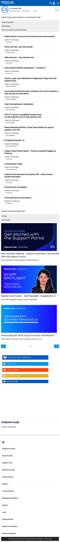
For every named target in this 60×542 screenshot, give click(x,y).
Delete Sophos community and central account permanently (29, 36)
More (35, 11)
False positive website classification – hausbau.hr (25, 68)
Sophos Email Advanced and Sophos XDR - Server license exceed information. (28, 175)
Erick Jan (9, 42)
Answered (2, 140)
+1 (25, 140)
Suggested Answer (2, 36)
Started (12, 201)
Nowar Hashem (11, 86)
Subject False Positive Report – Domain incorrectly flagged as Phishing (30, 152)
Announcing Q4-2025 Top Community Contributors (27, 335)
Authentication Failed (13, 164)
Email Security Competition (15, 187)
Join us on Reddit (11, 370)
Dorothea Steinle (11, 146)
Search (50, 3)
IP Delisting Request (12, 140)
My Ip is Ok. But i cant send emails (18, 47)
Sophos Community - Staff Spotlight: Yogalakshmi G (28, 295)
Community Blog (15, 11)
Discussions (26, 11)
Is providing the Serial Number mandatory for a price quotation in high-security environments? (31, 92)
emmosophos (10, 110)
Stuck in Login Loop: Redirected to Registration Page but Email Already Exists (30, 79)
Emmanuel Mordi (11, 169)
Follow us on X (9, 364)
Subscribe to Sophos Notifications (17, 357)
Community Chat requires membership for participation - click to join (30, 539)
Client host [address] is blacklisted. (18, 104)
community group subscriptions (17, 197)
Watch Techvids (10, 381)
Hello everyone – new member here (19, 57)
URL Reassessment (11, 376)
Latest (11, 40)
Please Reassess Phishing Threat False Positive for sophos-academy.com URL (29, 128)
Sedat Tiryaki (10, 52)
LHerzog (9, 203)
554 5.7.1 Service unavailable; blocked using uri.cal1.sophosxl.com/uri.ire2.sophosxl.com (22, 115)
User (54, 3)
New (57, 9)
